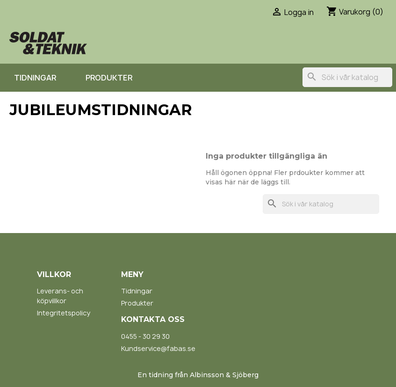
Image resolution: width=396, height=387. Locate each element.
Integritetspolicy (63, 312)
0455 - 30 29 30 (145, 336)
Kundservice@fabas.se (158, 348)
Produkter (109, 78)
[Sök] (347, 77)
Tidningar (35, 78)
